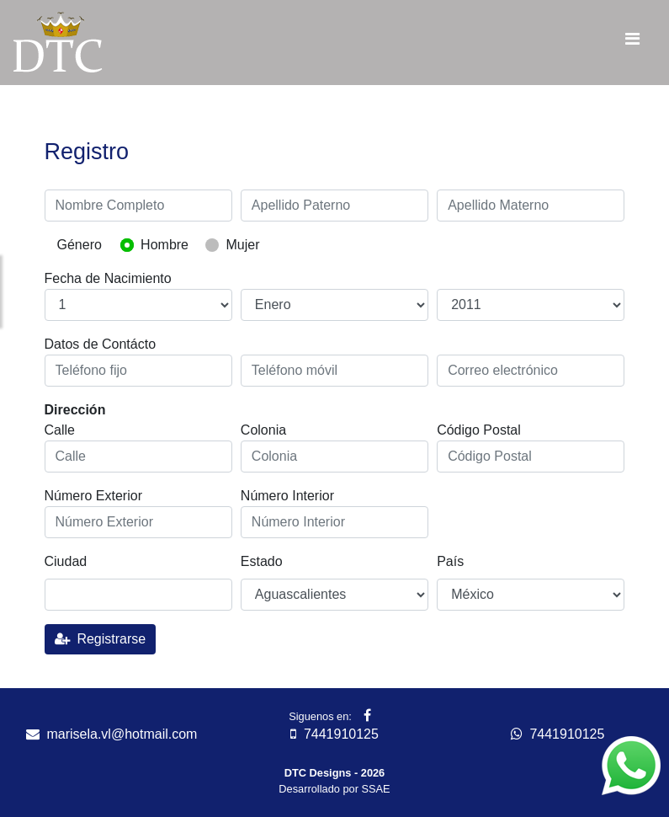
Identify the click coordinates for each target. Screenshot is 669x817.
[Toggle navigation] (632, 43)
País (450, 561)
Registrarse (100, 639)
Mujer (242, 245)
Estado (262, 561)
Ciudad (66, 561)
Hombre (164, 245)
